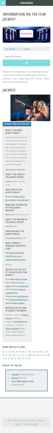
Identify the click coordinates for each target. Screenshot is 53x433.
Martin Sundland (12, 328)
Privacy (18, 424)
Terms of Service (30, 424)
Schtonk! (15, 374)
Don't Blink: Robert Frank (22, 381)
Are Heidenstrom (20, 321)
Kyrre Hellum (10, 200)
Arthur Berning (22, 296)
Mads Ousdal (19, 196)
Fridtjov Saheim (18, 303)
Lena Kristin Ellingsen (19, 299)
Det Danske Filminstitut (14, 252)
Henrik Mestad (22, 200)
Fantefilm (9, 256)
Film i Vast (18, 256)
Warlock (14, 377)
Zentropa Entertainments (15, 259)
